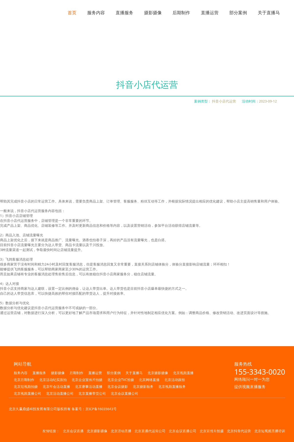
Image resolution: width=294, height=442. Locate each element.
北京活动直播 (121, 431)
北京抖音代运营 (239, 431)
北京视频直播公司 (27, 393)
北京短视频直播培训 (269, 431)
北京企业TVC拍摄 (120, 379)
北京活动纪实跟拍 (53, 379)
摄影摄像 (58, 372)
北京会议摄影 (117, 386)
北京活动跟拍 (174, 379)
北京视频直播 (183, 372)
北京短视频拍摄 (26, 386)
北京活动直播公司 (60, 393)
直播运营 (95, 372)
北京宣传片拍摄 (212, 431)
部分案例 (114, 372)
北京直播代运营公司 (150, 431)
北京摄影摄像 (157, 372)
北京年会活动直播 (56, 386)
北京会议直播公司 (124, 393)
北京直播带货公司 (92, 393)
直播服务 (39, 372)
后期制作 (76, 372)
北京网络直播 (149, 379)
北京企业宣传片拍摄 (87, 379)
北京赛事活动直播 (88, 386)
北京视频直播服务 (172, 386)
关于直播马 (134, 372)
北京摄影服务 (143, 386)
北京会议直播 (73, 431)
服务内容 (20, 372)
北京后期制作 (24, 379)
